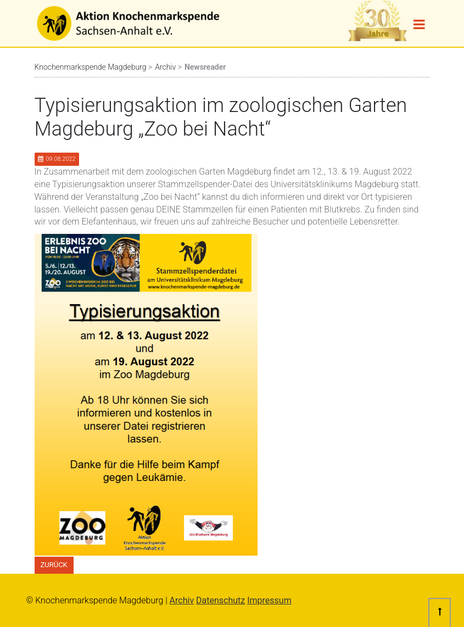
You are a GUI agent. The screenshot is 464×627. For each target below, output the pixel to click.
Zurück (54, 565)
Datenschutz (220, 600)
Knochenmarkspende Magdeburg (91, 67)
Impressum (269, 600)
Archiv (165, 67)
